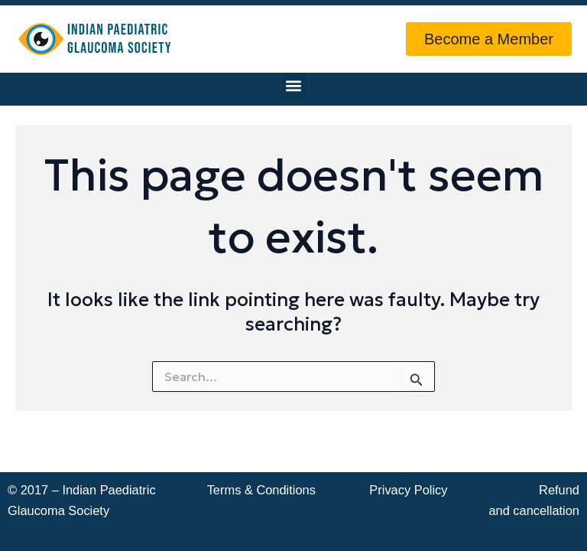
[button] (293, 85)
